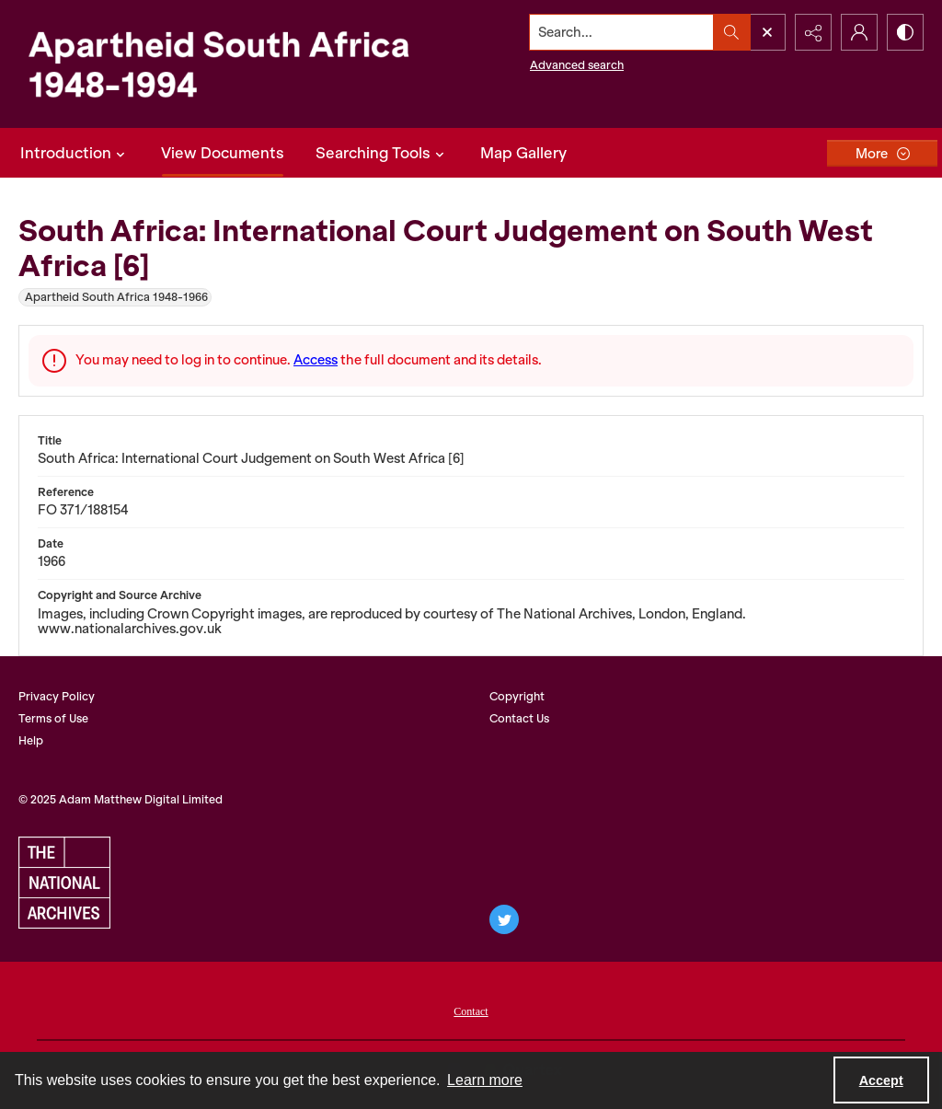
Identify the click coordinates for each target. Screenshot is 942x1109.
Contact (471, 1011)
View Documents (222, 153)
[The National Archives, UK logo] (64, 883)
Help (30, 740)
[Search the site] (622, 32)
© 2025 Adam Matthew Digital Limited (120, 799)
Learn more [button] (485, 1080)
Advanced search (577, 65)
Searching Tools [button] (382, 153)
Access (315, 360)
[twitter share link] (504, 919)
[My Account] (859, 32)
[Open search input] (767, 32)
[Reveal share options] (813, 32)
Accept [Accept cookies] (881, 1080)
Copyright (517, 696)
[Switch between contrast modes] (905, 32)
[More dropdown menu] (882, 153)
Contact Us (519, 718)
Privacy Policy (56, 696)
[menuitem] (471, 1010)
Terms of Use (53, 718)
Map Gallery (523, 153)
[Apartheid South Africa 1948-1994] (218, 64)
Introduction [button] (75, 153)
